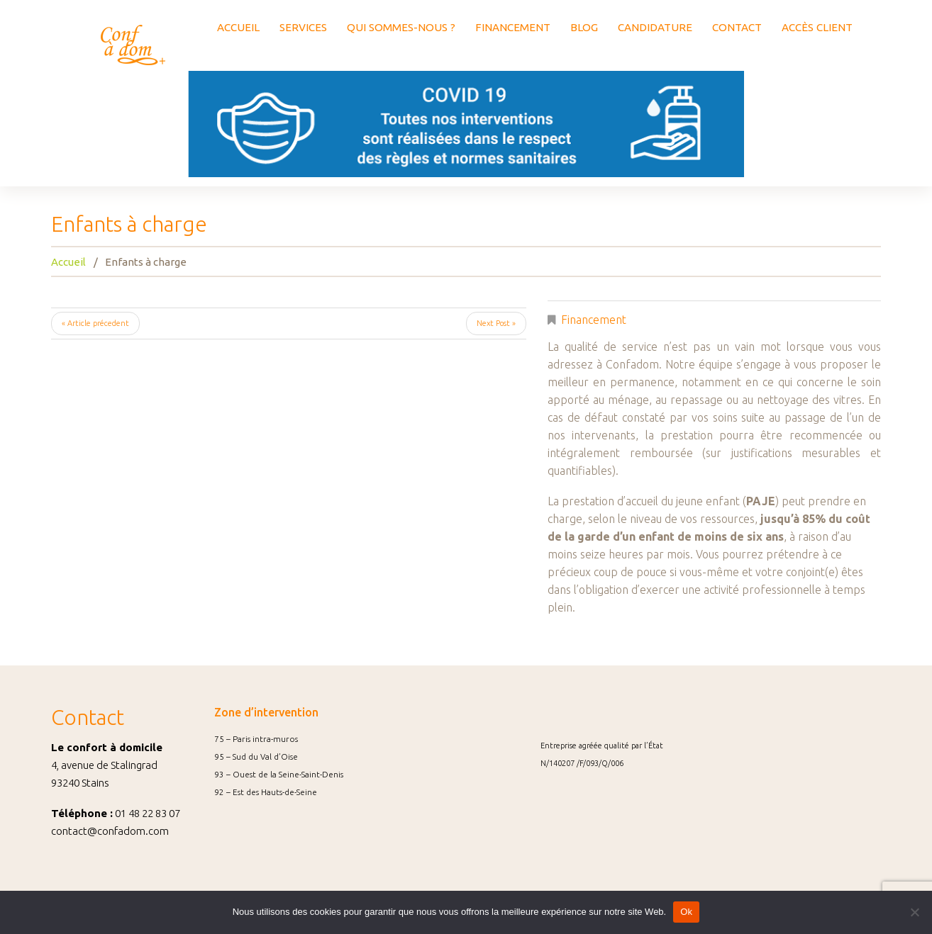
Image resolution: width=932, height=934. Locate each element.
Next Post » (496, 323)
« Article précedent (95, 323)
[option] (466, 124)
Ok (686, 911)
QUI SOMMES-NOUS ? (401, 27)
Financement (593, 319)
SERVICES (303, 27)
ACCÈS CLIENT (817, 27)
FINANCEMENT (512, 27)
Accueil (68, 262)
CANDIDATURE (655, 27)
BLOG (584, 27)
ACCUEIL (238, 27)
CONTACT (737, 27)
